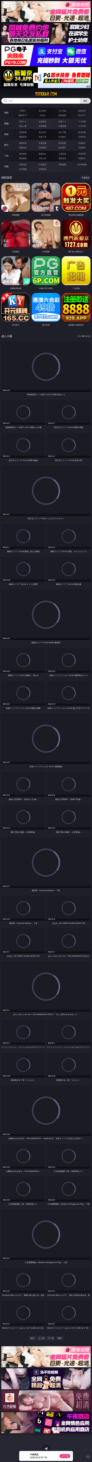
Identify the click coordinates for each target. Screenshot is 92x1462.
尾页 (60, 1338)
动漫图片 (82, 143)
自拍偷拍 (42, 121)
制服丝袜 (23, 136)
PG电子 (23, 110)
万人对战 (62, 110)
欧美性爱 (82, 132)
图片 (6, 144)
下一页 (51, 1338)
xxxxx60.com (46, 94)
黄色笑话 (62, 158)
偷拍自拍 (42, 132)
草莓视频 (62, 164)
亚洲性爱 (23, 132)
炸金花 (42, 115)
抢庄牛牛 (82, 115)
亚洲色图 (42, 143)
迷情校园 (23, 158)
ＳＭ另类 (82, 126)
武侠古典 (82, 153)
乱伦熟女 (62, 136)
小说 (6, 155)
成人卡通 (62, 132)
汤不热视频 (82, 164)
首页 (32, 1338)
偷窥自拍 (23, 143)
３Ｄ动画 (82, 121)
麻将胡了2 (23, 115)
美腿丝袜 (23, 147)
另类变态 (82, 136)
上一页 (41, 1338)
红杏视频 (23, 169)
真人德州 (42, 110)
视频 (6, 123)
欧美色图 (62, 143)
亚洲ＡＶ (23, 121)
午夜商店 (42, 164)
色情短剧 (42, 169)
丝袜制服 (42, 126)
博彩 (6, 112)
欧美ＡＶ (62, 121)
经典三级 (42, 136)
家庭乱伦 (42, 153)
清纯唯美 (42, 147)
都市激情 (23, 153)
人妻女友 (62, 153)
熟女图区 (62, 147)
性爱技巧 (82, 158)
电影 (6, 134)
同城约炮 (23, 164)
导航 (6, 166)
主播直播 (62, 126)
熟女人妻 (23, 126)
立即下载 (65, 1456)
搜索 (85, 100)
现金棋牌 (62, 115)
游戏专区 (82, 110)
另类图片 (82, 147)
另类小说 (42, 158)
